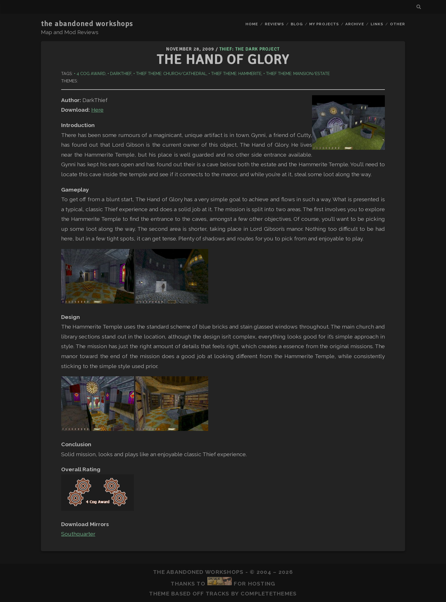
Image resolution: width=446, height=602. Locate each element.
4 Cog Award (91, 73)
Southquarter (78, 534)
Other (397, 24)
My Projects (323, 24)
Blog (297, 24)
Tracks (218, 593)
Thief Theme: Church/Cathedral (171, 73)
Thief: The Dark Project (249, 49)
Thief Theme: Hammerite (236, 73)
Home (251, 24)
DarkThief (120, 73)
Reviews (274, 24)
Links (377, 24)
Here (97, 110)
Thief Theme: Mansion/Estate (298, 73)
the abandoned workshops (87, 23)
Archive (354, 24)
